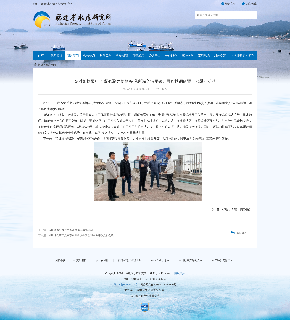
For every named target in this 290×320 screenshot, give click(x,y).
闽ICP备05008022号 (126, 284)
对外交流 (220, 55)
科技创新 (122, 55)
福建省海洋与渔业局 (129, 260)
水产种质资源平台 (222, 260)
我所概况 (56, 55)
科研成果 (138, 55)
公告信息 (89, 55)
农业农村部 (102, 260)
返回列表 (239, 233)
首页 (41, 55)
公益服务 (171, 55)
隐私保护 (179, 273)
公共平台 (155, 55)
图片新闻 (73, 55)
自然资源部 (79, 260)
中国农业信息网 (160, 260)
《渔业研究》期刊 (242, 55)
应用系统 (204, 55)
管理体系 (187, 55)
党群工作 (106, 55)
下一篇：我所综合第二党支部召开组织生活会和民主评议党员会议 (76, 235)
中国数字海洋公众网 (190, 260)
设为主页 (230, 3)
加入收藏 (251, 3)
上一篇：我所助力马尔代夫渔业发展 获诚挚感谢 (66, 230)
